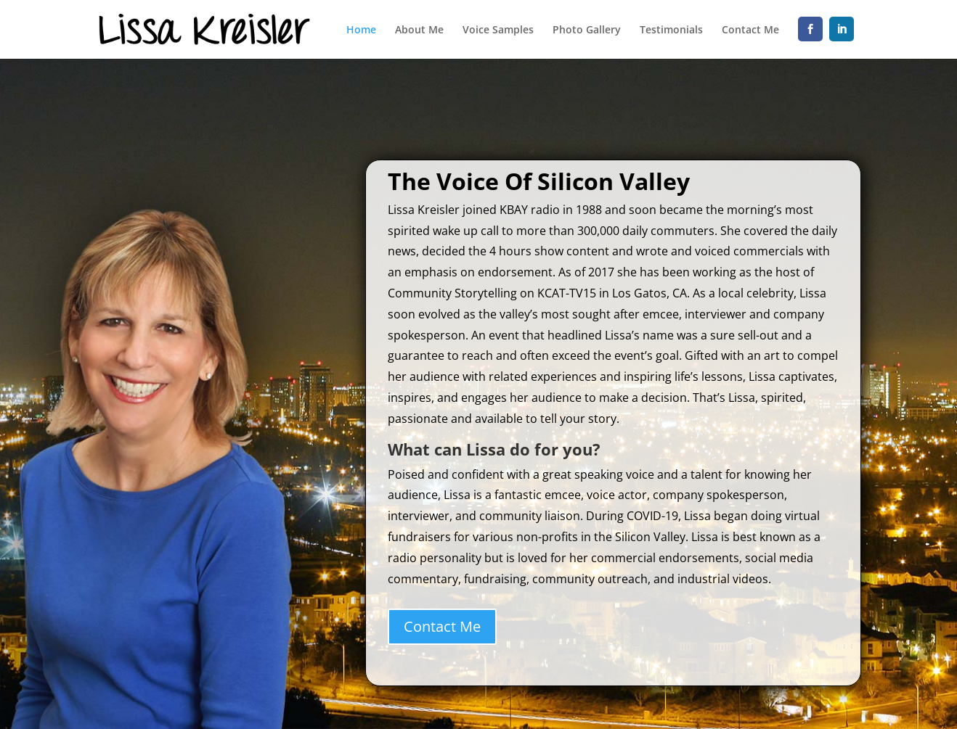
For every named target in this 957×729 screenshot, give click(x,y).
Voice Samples (498, 30)
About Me (419, 30)
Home (361, 30)
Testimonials (671, 30)
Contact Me (750, 30)
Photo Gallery (587, 30)
